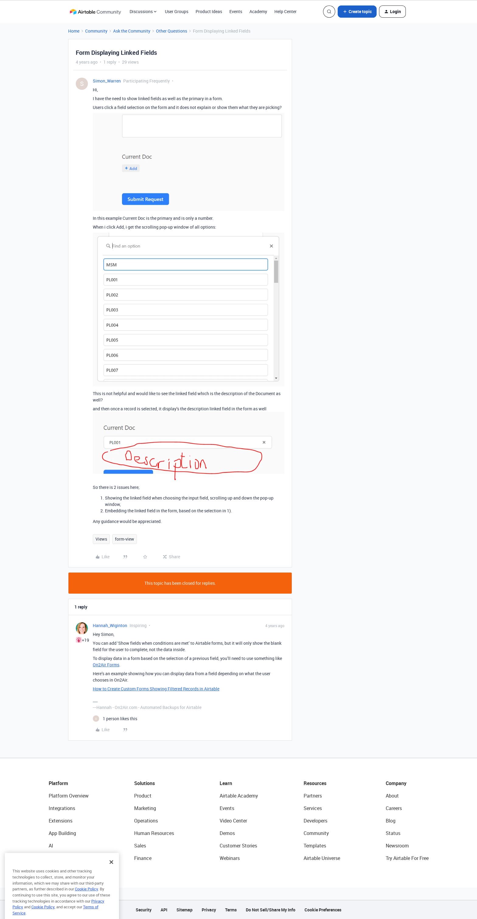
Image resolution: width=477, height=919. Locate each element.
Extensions (60, 820)
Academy (258, 11)
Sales (140, 845)
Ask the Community (131, 31)
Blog (390, 820)
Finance (142, 858)
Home (73, 31)
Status (393, 833)
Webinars (230, 858)
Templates (315, 845)
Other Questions (171, 31)
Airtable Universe (322, 858)
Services (313, 808)
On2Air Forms (106, 665)
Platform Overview (69, 795)
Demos (227, 833)
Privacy (209, 910)
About (392, 795)
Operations (146, 820)
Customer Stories (238, 845)
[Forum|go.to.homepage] (95, 11)
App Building (62, 833)
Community (96, 31)
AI (51, 845)
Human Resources (154, 833)
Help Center (285, 11)
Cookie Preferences (323, 910)
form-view (124, 539)
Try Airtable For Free (407, 858)
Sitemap (184, 910)
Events (235, 11)
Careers (394, 808)
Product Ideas (209, 11)
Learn (226, 783)
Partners (313, 795)
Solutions (144, 783)
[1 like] (115, 718)
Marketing (145, 808)
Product (142, 795)
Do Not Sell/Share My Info (270, 910)
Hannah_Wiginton (110, 625)
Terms (231, 910)
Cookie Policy (86, 900)
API (164, 910)
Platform (58, 783)
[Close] (111, 873)
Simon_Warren (107, 81)
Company (396, 783)
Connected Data (66, 858)
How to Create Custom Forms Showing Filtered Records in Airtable (156, 689)
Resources (315, 783)
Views (101, 539)
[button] (357, 11)
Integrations (62, 808)
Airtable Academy (239, 795)
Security (143, 910)
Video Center (233, 820)
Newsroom (397, 845)
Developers (315, 820)
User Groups (176, 11)
